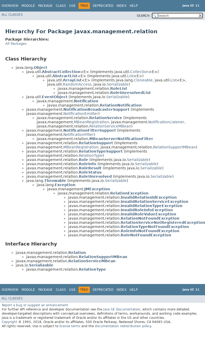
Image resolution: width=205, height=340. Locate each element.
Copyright (9, 322)
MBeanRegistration (91, 122)
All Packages (16, 44)
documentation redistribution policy (123, 326)
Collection (139, 72)
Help (134, 6)
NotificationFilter (78, 134)
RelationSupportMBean (174, 147)
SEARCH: (143, 16)
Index (121, 6)
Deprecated (103, 6)
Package (45, 6)
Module (28, 6)
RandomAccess (77, 84)
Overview (10, 6)
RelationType (91, 155)
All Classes (12, 14)
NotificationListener (166, 122)
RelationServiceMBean (110, 126)
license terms (69, 326)
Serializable (118, 84)
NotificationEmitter (80, 114)
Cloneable (143, 80)
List (130, 76)
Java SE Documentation (121, 309)
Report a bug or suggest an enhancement (35, 305)
